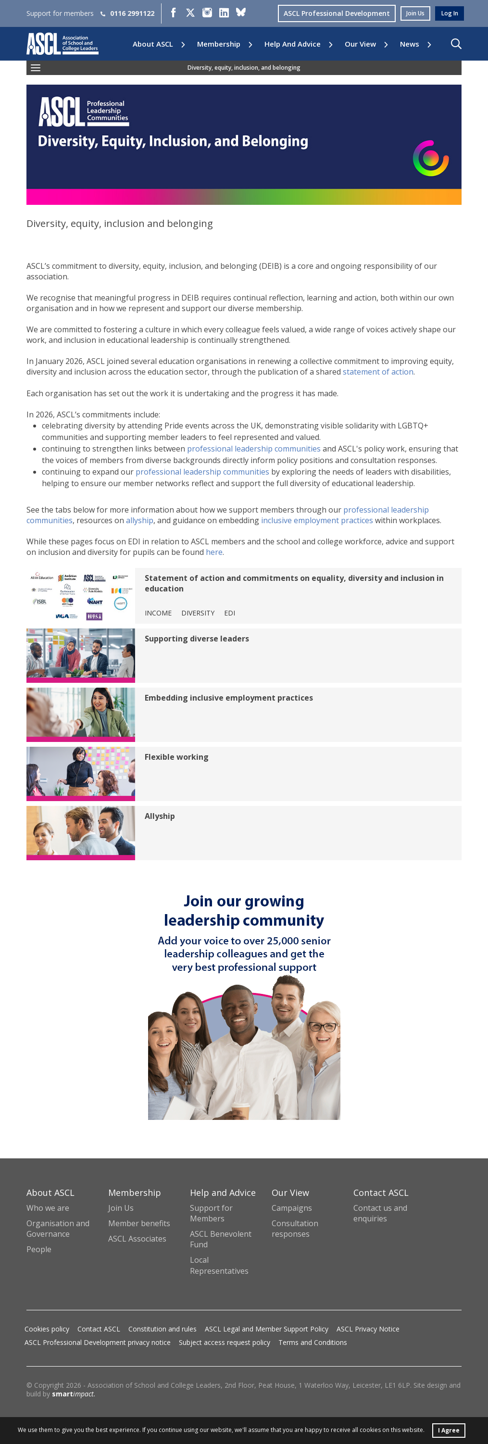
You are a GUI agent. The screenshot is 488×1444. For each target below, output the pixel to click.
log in (448, 13)
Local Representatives (219, 1265)
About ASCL (153, 44)
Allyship (160, 816)
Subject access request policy (224, 1342)
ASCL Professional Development (329, 13)
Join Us (121, 1208)
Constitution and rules (162, 1328)
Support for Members (211, 1213)
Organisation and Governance (57, 1228)
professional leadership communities (254, 448)
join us (410, 13)
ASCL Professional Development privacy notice (98, 1342)
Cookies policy (47, 1328)
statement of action (378, 371)
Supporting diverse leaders (197, 638)
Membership (218, 44)
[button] (456, 43)
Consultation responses (295, 1228)
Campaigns (292, 1208)
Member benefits (139, 1223)
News (409, 44)
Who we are (47, 1208)
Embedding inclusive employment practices (229, 697)
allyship (139, 520)
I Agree (449, 1428)
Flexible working (177, 757)
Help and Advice (292, 44)
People (38, 1249)
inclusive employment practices (317, 520)
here (214, 552)
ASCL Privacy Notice (368, 1328)
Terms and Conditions (312, 1342)
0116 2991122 (127, 13)
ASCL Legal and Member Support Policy (266, 1328)
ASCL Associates (137, 1238)
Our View (360, 44)
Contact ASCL (98, 1328)
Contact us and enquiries (380, 1213)
